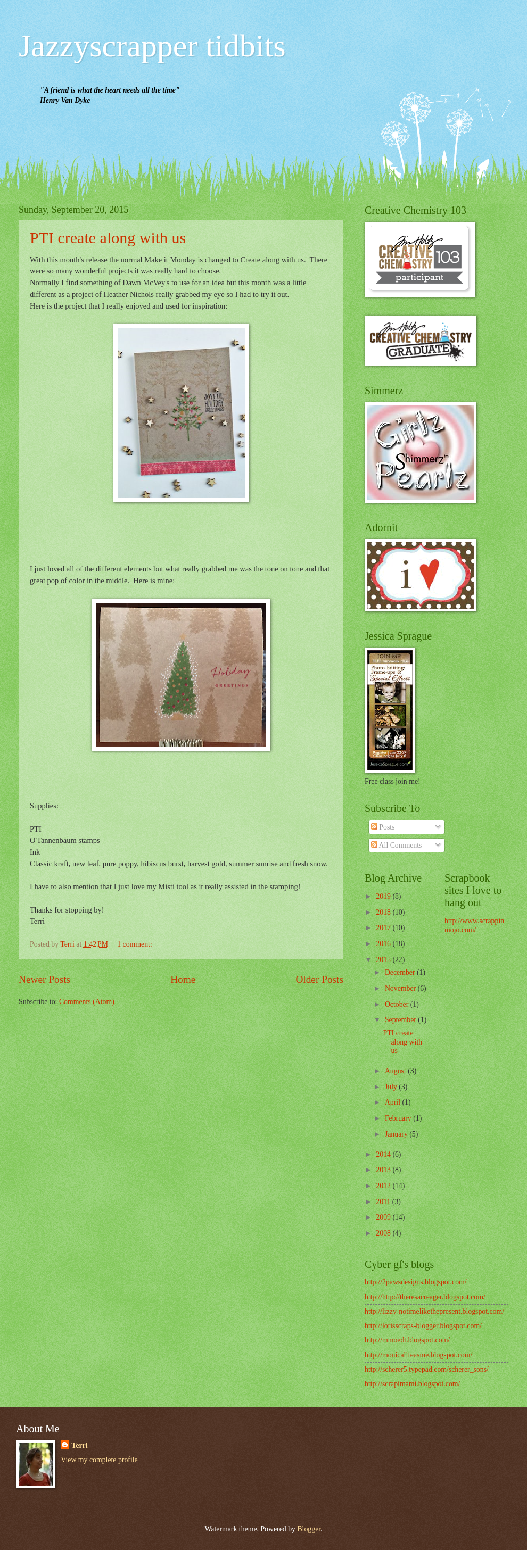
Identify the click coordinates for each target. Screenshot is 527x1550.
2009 (384, 1217)
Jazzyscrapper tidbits (152, 45)
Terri (79, 1445)
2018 (384, 912)
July (392, 1087)
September (401, 1020)
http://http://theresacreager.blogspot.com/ (425, 1297)
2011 (384, 1202)
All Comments (396, 845)
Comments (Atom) (86, 1002)
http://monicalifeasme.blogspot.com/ (418, 1355)
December (401, 972)
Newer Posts (44, 979)
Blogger (308, 1529)
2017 (384, 928)
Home (182, 979)
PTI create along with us (108, 237)
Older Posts (319, 979)
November (401, 988)
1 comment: (135, 944)
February (399, 1118)
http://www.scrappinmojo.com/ (474, 925)
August (396, 1071)
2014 (384, 1154)
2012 (384, 1186)
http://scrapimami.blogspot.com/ (412, 1384)
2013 (384, 1170)
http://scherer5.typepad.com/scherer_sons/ (427, 1369)
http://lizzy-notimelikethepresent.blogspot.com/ (434, 1311)
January (397, 1134)
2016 (384, 944)
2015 (384, 960)
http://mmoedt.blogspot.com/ (407, 1340)
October (397, 1004)
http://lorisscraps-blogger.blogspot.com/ (423, 1326)
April (393, 1102)
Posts (383, 827)
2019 (384, 896)
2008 (384, 1233)
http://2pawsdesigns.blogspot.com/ (416, 1282)
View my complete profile (99, 1460)
